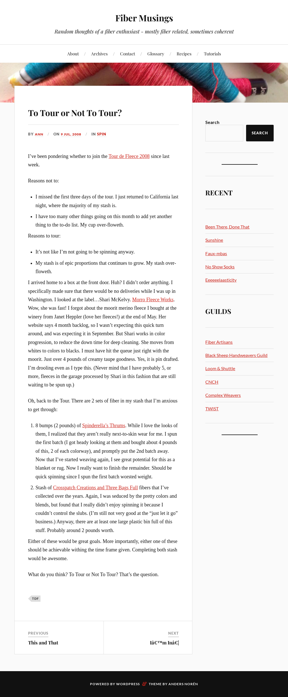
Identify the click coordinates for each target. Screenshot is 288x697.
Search (212, 122)
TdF (35, 598)
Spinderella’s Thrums (103, 425)
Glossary (155, 53)
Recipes (184, 53)
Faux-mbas (216, 253)
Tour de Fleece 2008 (129, 156)
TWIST (212, 408)
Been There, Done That (227, 226)
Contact (127, 53)
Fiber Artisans (219, 342)
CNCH (211, 381)
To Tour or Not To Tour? (97, 111)
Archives (99, 53)
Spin (105, 134)
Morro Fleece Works (153, 299)
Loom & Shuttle (220, 368)
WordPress (128, 684)
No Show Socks (220, 266)
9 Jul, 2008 (73, 134)
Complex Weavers (223, 395)
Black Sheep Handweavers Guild (236, 355)
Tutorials (212, 53)
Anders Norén (183, 684)
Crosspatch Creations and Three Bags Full (95, 487)
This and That (43, 642)
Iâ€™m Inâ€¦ (164, 642)
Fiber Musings (144, 17)
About (73, 53)
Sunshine (214, 240)
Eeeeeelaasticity (221, 279)
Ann (39, 134)
